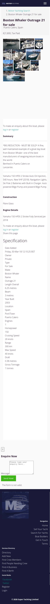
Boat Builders (41, 536)
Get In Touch (42, 540)
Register (6, 586)
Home (45, 525)
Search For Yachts (39, 532)
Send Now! (9, 478)
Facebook (7, 579)
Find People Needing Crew (14, 563)
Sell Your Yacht (41, 529)
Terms (45, 543)
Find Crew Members (11, 559)
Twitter (5, 583)
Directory (6, 552)
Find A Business (9, 567)
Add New (6, 556)
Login (4, 590)
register (15, 129)
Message (5, 473)
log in (5, 129)
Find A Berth (8, 570)
